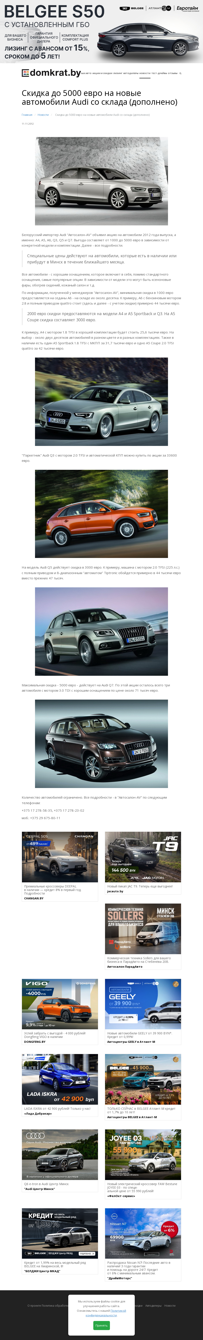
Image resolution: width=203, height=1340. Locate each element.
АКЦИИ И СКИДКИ (102, 73)
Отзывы (173, 73)
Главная (27, 114)
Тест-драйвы (159, 73)
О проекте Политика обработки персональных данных (63, 1306)
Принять (102, 1325)
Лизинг (117, 73)
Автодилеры (131, 73)
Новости (144, 73)
